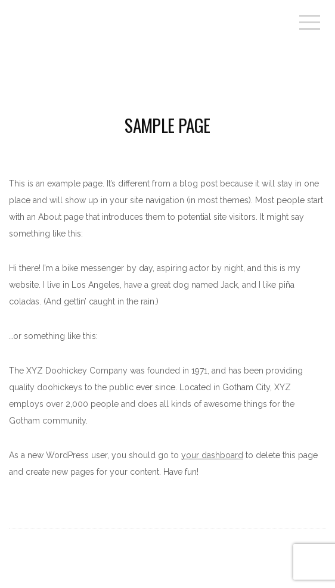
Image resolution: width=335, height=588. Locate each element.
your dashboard (212, 455)
